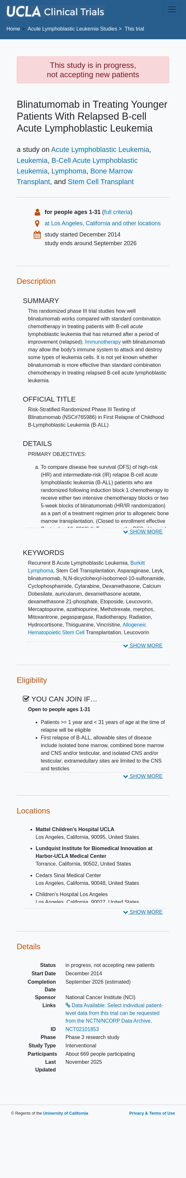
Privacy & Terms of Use (152, 1113)
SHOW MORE (143, 531)
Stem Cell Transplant (101, 182)
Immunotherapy (103, 342)
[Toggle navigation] (172, 9)
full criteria (117, 212)
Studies (72, 29)
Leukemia (32, 160)
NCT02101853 (82, 1029)
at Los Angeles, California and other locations (103, 223)
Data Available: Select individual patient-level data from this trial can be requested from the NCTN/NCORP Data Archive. (114, 1013)
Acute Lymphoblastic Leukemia (100, 149)
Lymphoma (68, 171)
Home (13, 29)
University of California (65, 1113)
